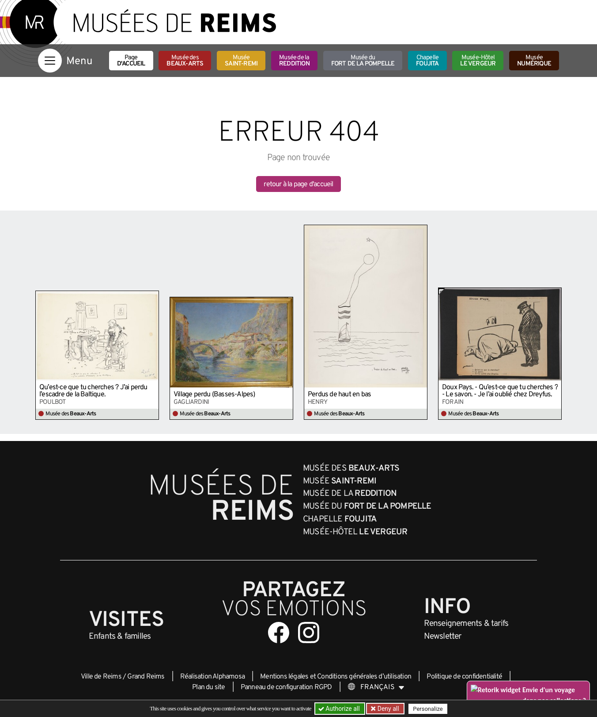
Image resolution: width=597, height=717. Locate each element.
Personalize (427, 708)
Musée (241, 61)
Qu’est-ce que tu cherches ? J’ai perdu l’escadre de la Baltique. (93, 391)
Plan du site (208, 687)
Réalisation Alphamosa (212, 676)
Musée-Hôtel (477, 61)
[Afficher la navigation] (50, 61)
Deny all (387, 708)
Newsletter (442, 636)
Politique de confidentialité (464, 676)
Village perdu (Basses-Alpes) (214, 394)
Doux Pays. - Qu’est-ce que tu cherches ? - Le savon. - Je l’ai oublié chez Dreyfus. (500, 391)
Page (131, 61)
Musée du (363, 61)
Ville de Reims (101, 676)
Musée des (184, 61)
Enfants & (120, 636)
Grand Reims (145, 676)
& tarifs (466, 623)
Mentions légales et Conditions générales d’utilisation (335, 676)
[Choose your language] (376, 687)
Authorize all (340, 708)
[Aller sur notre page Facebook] (278, 632)
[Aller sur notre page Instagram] (308, 632)
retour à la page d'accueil (298, 184)
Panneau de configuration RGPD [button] (286, 687)
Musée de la (294, 61)
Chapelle (427, 61)
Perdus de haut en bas (339, 394)
